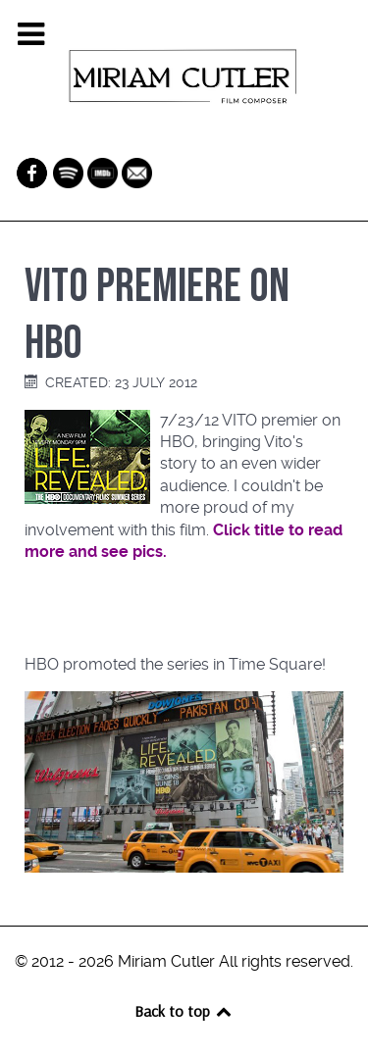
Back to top (184, 1011)
